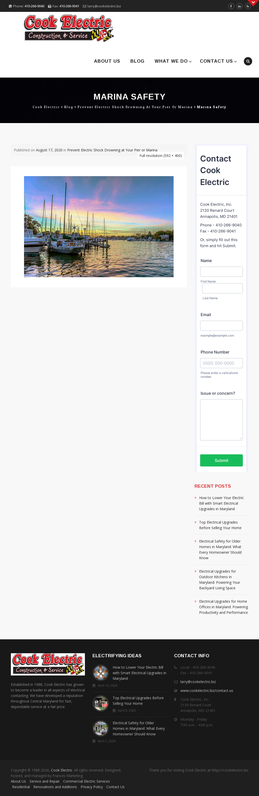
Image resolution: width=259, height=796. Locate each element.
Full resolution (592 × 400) (160, 155)
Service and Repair (45, 781)
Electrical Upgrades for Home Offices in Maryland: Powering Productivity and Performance (223, 607)
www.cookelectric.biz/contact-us (206, 690)
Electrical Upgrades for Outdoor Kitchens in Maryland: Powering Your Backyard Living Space (219, 579)
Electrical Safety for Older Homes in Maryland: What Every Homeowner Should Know (220, 549)
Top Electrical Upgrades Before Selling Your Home (220, 525)
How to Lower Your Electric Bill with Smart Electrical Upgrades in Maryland (221, 503)
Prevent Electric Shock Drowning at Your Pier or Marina (112, 150)
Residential (21, 786)
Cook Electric (61, 770)
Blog (137, 61)
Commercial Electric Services (86, 781)
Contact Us (216, 61)
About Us (107, 61)
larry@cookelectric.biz (104, 6)
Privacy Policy (92, 786)
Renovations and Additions (55, 786)
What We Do (171, 61)
